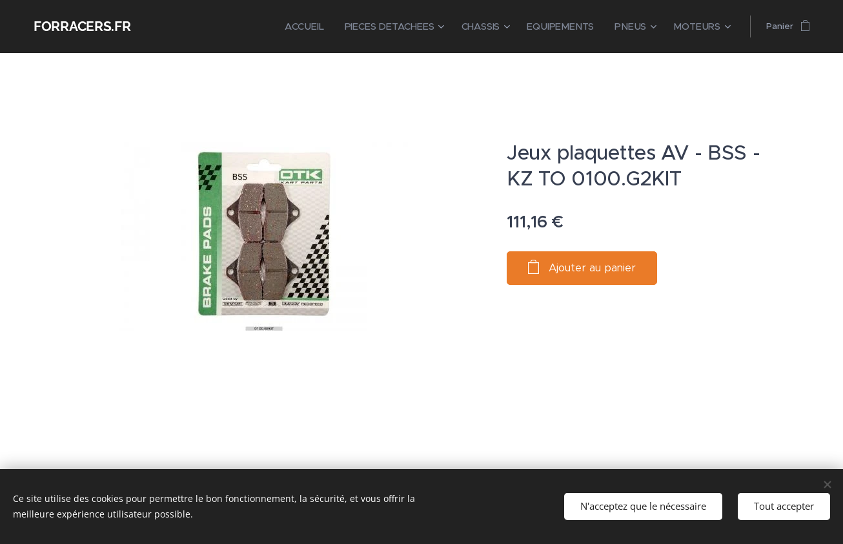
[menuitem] (335, 26)
